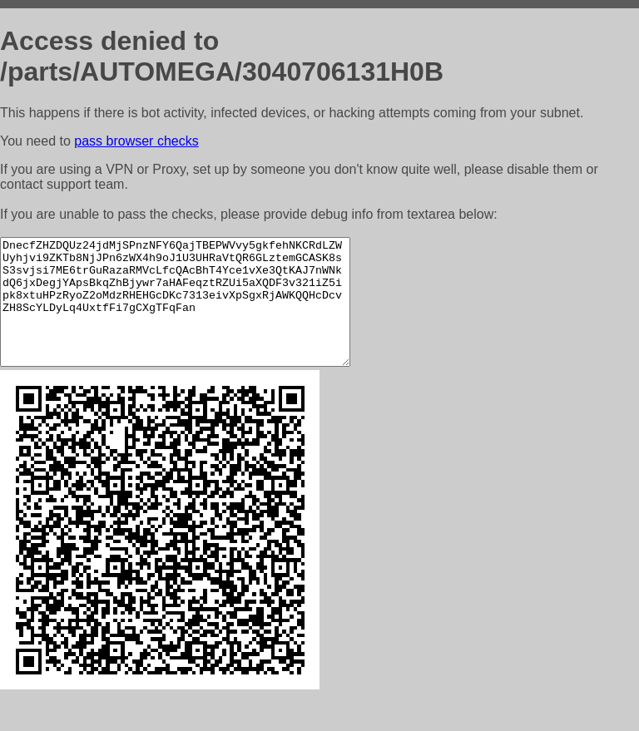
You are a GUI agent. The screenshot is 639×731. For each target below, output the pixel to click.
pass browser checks (136, 141)
